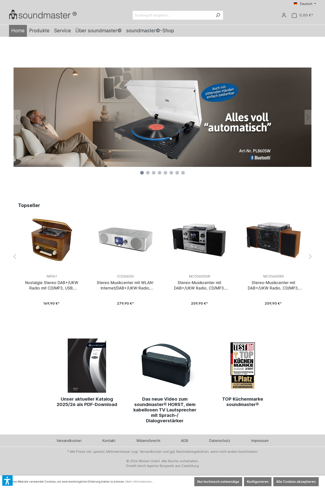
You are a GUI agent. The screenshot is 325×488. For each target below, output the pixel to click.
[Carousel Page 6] (171, 173)
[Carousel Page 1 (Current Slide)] (142, 173)
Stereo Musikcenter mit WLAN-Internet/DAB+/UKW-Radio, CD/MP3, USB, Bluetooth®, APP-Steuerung (125, 285)
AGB (184, 440)
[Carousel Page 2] (148, 173)
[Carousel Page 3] (154, 173)
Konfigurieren (258, 481)
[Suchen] (218, 15)
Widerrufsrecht (148, 440)
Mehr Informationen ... (139, 481)
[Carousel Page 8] (183, 173)
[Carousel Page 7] (177, 173)
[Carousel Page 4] (159, 173)
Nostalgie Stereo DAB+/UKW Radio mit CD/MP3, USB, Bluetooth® (51, 285)
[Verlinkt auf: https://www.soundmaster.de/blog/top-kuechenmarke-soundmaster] (243, 366)
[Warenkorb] (302, 15)
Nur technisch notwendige (218, 481)
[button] (7, 480)
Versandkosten (68, 440)
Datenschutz (219, 440)
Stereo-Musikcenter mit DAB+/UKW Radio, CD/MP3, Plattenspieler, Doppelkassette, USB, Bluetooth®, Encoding (199, 285)
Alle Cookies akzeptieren (296, 481)
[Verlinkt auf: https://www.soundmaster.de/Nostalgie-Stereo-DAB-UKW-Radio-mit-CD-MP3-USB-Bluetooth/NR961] (51, 262)
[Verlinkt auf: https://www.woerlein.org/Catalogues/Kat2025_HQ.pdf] (87, 366)
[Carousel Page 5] (165, 173)
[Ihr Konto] (284, 15)
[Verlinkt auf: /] (43, 14)
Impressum (260, 440)
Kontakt (109, 440)
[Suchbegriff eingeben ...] (173, 15)
